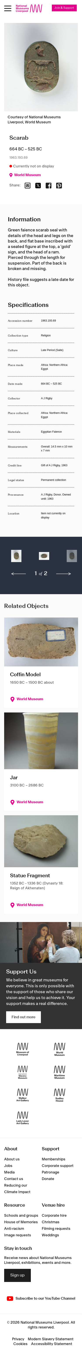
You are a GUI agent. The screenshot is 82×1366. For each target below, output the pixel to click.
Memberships (53, 1159)
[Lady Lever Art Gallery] (22, 1117)
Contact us (13, 1179)
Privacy (18, 1339)
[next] (63, 573)
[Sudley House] (59, 1095)
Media (9, 1172)
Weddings (50, 1235)
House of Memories (21, 1222)
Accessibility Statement (51, 1344)
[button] (16, 558)
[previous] (18, 573)
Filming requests (56, 1229)
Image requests (17, 1235)
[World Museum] (59, 1049)
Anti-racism (14, 1229)
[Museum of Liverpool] (22, 1049)
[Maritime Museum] (59, 1072)
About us (12, 1159)
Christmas (50, 1222)
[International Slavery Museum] (22, 1072)
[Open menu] (7, 8)
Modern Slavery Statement (50, 1339)
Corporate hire (54, 1216)
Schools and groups (21, 1216)
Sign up (17, 1275)
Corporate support (57, 1166)
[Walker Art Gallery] (22, 1095)
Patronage (50, 1172)
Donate (48, 1179)
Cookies (20, 1344)
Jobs (8, 1166)
